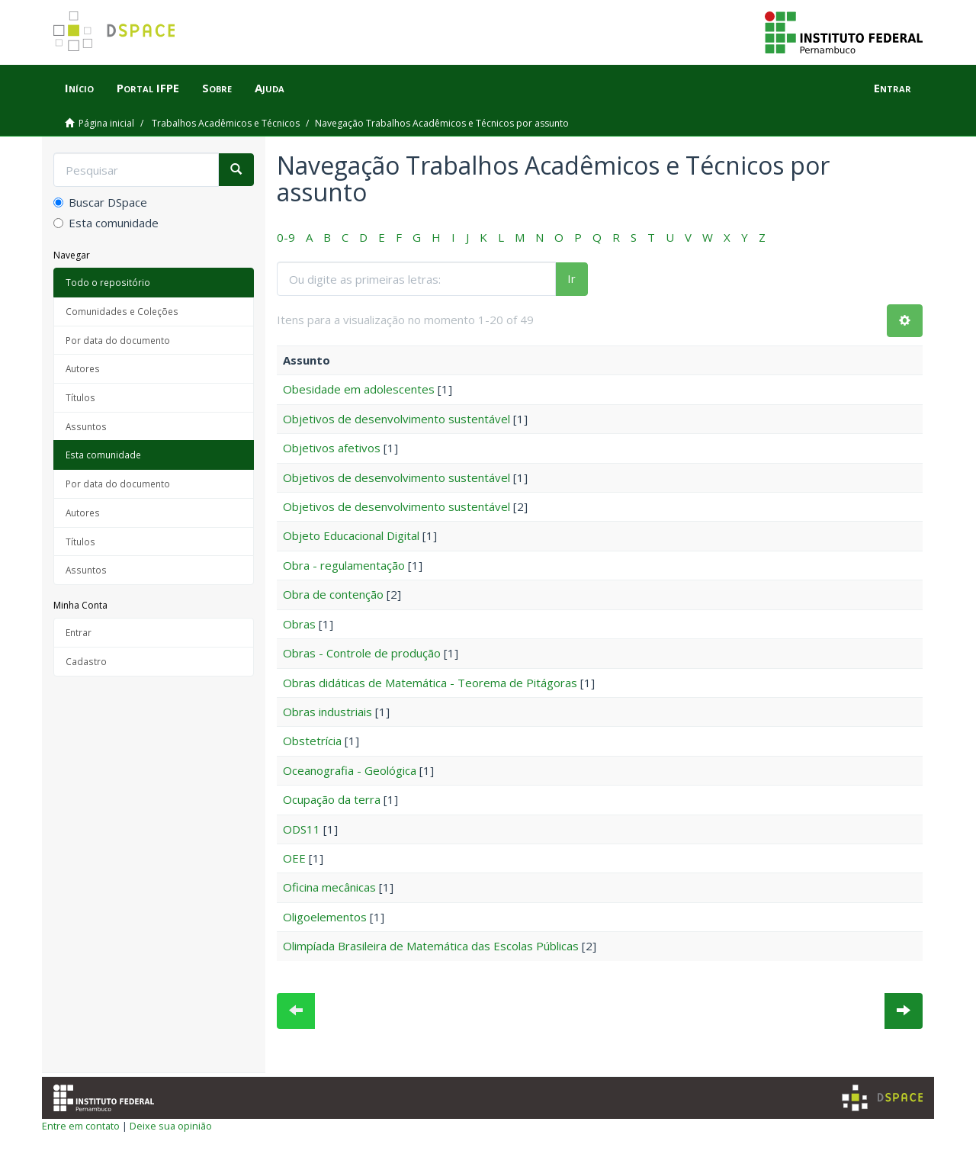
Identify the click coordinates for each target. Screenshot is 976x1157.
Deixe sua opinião (171, 1126)
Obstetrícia (312, 740)
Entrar (79, 632)
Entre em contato (81, 1126)
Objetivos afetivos (331, 447)
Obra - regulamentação (344, 565)
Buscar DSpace (100, 202)
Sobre (217, 87)
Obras (299, 624)
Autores (83, 368)
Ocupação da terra (331, 799)
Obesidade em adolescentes (359, 389)
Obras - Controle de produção (362, 652)
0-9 (286, 237)
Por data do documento (118, 340)
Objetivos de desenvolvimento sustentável (396, 418)
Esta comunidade (106, 222)
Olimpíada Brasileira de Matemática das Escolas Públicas (431, 945)
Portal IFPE (148, 87)
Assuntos (86, 426)
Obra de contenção (333, 594)
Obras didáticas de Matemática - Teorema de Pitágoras (430, 682)
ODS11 (301, 829)
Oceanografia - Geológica (349, 770)
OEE (294, 858)
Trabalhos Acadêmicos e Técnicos (226, 123)
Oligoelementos (325, 916)
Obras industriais (327, 711)
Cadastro (86, 661)
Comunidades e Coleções (122, 311)
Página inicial (106, 123)
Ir (571, 278)
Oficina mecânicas (329, 887)
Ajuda (269, 87)
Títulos (80, 397)
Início (79, 87)
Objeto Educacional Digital (351, 535)
